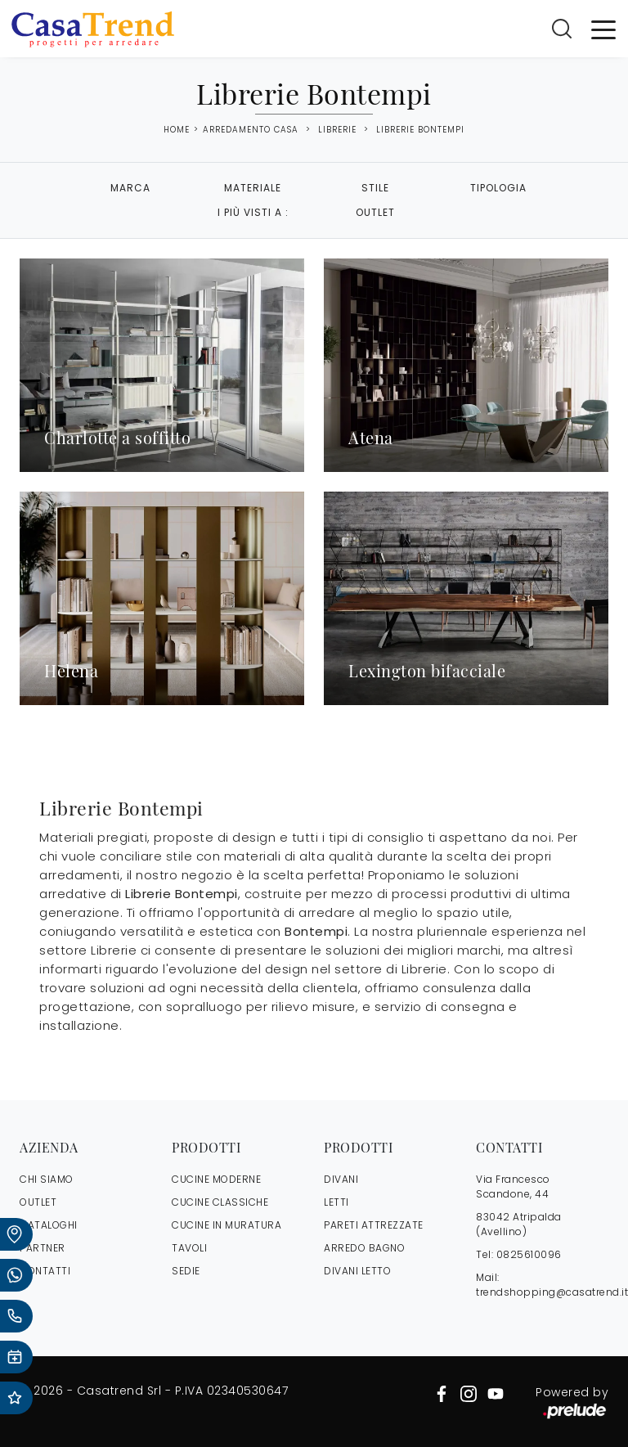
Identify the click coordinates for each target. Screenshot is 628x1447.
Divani (341, 1179)
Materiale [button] (252, 188)
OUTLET (38, 1202)
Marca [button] (130, 188)
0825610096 (529, 1254)
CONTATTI (45, 1271)
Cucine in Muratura (226, 1225)
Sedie (186, 1271)
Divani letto (357, 1271)
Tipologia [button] (498, 188)
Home (177, 130)
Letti (336, 1202)
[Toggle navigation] (603, 28)
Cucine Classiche (220, 1202)
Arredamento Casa (250, 130)
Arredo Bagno (364, 1248)
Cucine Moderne (216, 1179)
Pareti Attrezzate (374, 1225)
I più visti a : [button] (253, 212)
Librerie (337, 130)
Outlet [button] (375, 212)
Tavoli (189, 1248)
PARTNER (42, 1248)
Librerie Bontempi (420, 130)
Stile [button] (375, 188)
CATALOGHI (49, 1225)
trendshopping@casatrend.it (552, 1292)
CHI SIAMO (47, 1179)
